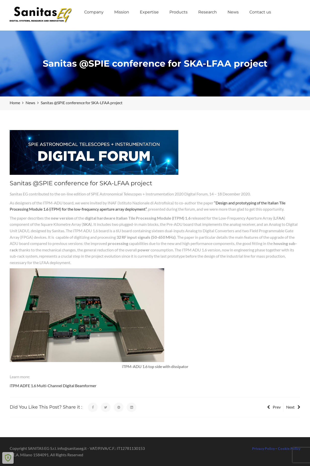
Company (94, 12)
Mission (121, 12)
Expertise (149, 12)
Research (207, 12)
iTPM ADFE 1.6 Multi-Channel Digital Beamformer (53, 385)
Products (178, 12)
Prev (274, 407)
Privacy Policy (263, 448)
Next (293, 407)
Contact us (260, 12)
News (233, 12)
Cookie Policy (289, 448)
